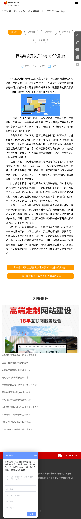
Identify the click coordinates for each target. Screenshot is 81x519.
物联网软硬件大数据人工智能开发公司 (55, 478)
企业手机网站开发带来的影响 (15, 363)
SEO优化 (66, 32)
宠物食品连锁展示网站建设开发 (16, 370)
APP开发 (31, 32)
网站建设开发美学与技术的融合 (49, 11)
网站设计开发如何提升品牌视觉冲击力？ (20, 407)
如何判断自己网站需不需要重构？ (17, 429)
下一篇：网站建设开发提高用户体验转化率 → (40, 276)
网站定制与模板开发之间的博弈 (16, 422)
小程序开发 (49, 32)
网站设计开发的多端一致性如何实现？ (19, 355)
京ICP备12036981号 (13, 507)
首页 (16, 11)
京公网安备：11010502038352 (20, 504)
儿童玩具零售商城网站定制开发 (16, 415)
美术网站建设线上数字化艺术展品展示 (19, 385)
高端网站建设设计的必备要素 (15, 377)
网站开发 (25, 11)
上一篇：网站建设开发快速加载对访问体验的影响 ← (40, 267)
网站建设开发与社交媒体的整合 (16, 392)
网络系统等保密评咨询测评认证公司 (54, 474)
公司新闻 (40, 40)
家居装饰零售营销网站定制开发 (16, 400)
